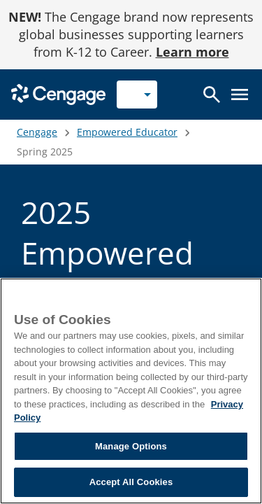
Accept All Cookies (131, 482)
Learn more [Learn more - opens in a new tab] (192, 51)
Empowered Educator (127, 132)
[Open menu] (239, 94)
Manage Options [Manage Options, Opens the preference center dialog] (131, 446)
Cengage (37, 132)
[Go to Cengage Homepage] (58, 93)
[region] (131, 391)
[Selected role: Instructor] (137, 94)
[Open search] (212, 94)
